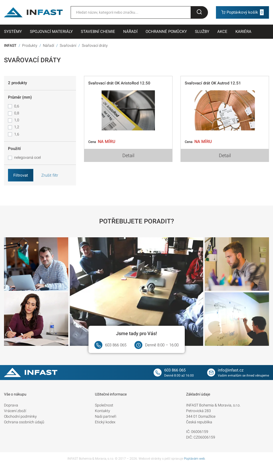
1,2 (16, 127)
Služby (202, 31)
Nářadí (130, 31)
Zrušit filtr (49, 175)
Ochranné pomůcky (166, 31)
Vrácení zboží (15, 411)
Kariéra (243, 31)
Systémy (13, 31)
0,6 (16, 106)
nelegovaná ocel (27, 157)
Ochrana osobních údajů (24, 422)
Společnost (104, 405)
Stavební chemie (98, 31)
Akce (222, 31)
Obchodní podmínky (20, 416)
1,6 (16, 134)
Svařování (68, 45)
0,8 (16, 113)
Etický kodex (105, 422)
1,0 (16, 120)
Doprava (11, 405)
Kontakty (102, 411)
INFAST (10, 45)
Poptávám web (194, 458)
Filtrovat (20, 175)
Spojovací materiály (51, 31)
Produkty (29, 45)
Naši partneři (105, 416)
